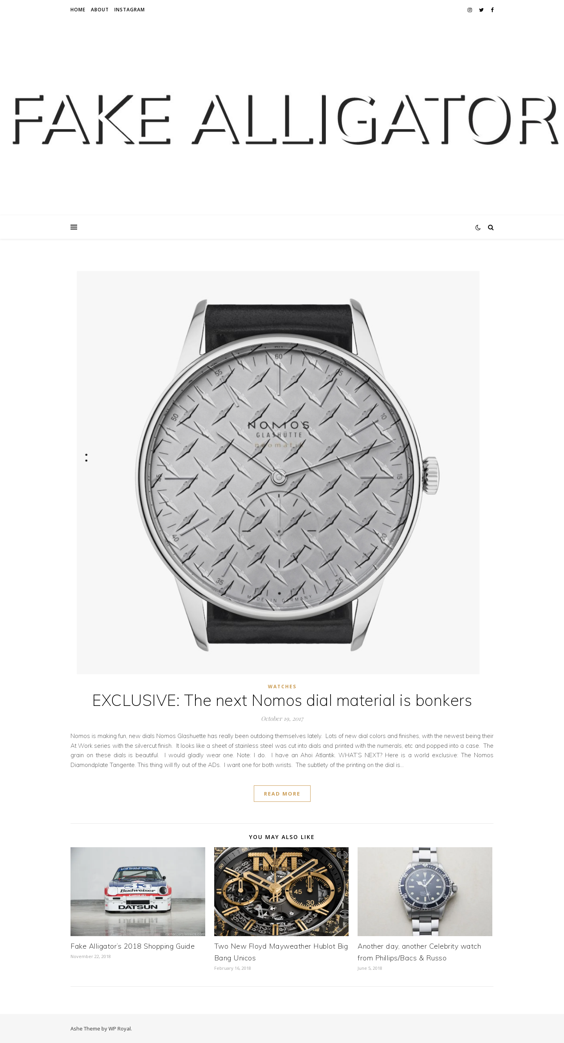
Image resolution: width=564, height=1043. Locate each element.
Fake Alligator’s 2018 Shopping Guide (132, 946)
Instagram (129, 9)
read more (282, 793)
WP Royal (119, 1028)
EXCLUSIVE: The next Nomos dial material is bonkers (282, 700)
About (100, 9)
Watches (282, 686)
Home (77, 9)
